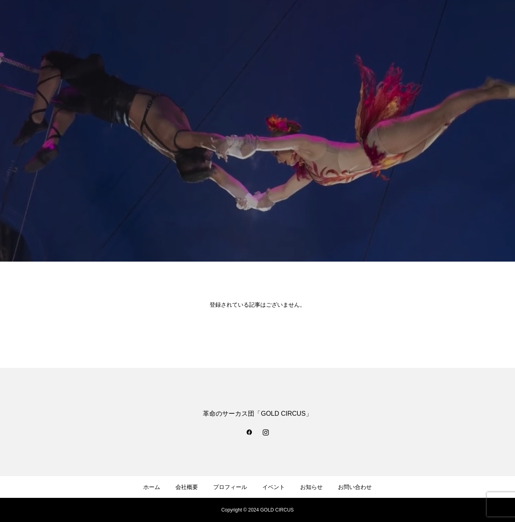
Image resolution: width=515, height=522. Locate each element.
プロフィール (230, 487)
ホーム (151, 487)
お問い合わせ (355, 487)
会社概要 (186, 487)
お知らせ (311, 487)
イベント (273, 487)
